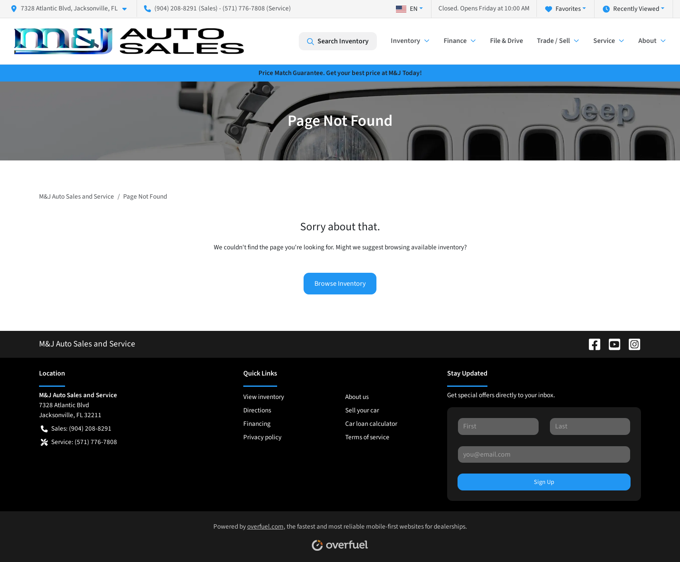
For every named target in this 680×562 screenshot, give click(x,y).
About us (357, 397)
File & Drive (506, 41)
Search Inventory (338, 41)
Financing (257, 423)
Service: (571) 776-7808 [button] (79, 442)
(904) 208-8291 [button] (170, 8)
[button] (72, 8)
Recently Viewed (631, 9)
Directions (257, 410)
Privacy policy (262, 437)
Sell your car (362, 410)
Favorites (563, 9)
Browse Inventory (340, 283)
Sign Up (544, 482)
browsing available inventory (424, 247)
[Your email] (544, 454)
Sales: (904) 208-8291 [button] (76, 429)
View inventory (263, 397)
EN (407, 8)
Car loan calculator (371, 423)
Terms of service (367, 437)
